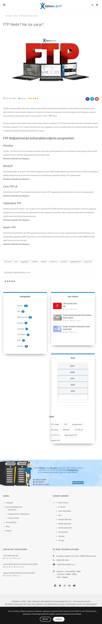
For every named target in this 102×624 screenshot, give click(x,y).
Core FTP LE (10, 186)
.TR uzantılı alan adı (70, 304)
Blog (16, 16)
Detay (45, 619)
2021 (73, 378)
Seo (20, 311)
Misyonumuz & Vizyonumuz (19, 514)
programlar (25, 262)
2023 (73, 391)
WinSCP (8, 166)
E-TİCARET (23, 334)
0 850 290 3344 (62, 560)
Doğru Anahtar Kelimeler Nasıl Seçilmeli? (76, 327)
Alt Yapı (61, 540)
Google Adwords (64, 519)
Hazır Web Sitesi (64, 511)
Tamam (59, 619)
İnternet (22, 346)
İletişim (8, 531)
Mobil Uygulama (64, 524)
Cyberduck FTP (12, 203)
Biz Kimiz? (12, 510)
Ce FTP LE (53, 262)
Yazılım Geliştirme (65, 528)
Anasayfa (8, 16)
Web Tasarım (24, 317)
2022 (73, 385)
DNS (21, 340)
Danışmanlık (63, 532)
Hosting (22, 323)
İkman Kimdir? (14, 518)
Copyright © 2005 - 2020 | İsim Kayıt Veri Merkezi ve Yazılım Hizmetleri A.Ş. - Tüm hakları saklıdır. (51, 601)
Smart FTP (9, 227)
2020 (72, 372)
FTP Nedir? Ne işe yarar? (28, 16)
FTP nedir (8, 262)
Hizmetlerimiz (11, 522)
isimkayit (22, 329)
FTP (50, 116)
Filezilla (8, 145)
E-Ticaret (61, 507)
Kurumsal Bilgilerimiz (13, 507)
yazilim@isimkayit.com (65, 564)
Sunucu (22, 98)
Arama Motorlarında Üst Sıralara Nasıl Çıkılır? (77, 316)
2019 (72, 366)
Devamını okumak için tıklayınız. (16, 158)
